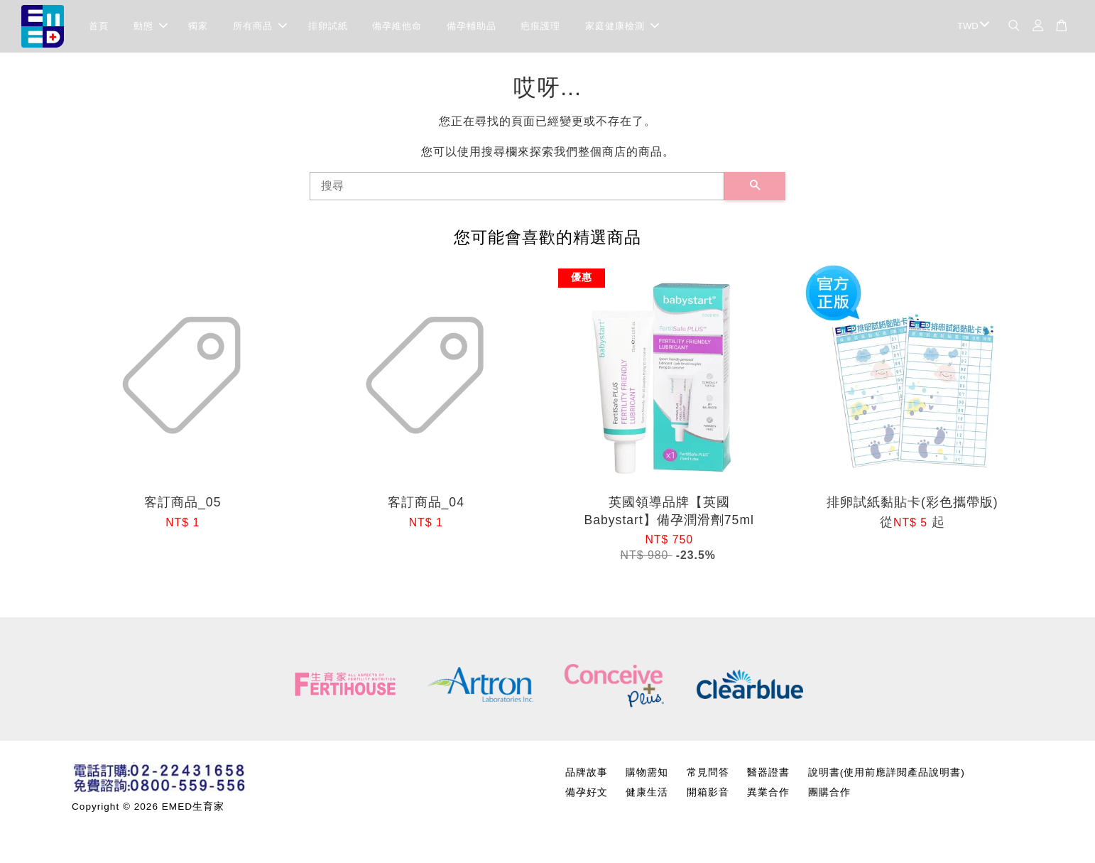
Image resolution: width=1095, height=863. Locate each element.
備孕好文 (586, 796)
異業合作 (768, 796)
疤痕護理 (540, 28)
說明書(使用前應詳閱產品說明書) (886, 776)
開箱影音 (708, 796)
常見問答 (708, 776)
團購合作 (829, 796)
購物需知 (647, 776)
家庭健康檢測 (622, 28)
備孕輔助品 (471, 28)
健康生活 (647, 796)
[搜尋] (517, 190)
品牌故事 (586, 776)
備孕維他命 (397, 28)
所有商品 (260, 28)
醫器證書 (768, 776)
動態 (151, 28)
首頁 (99, 28)
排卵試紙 (328, 28)
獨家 (198, 28)
